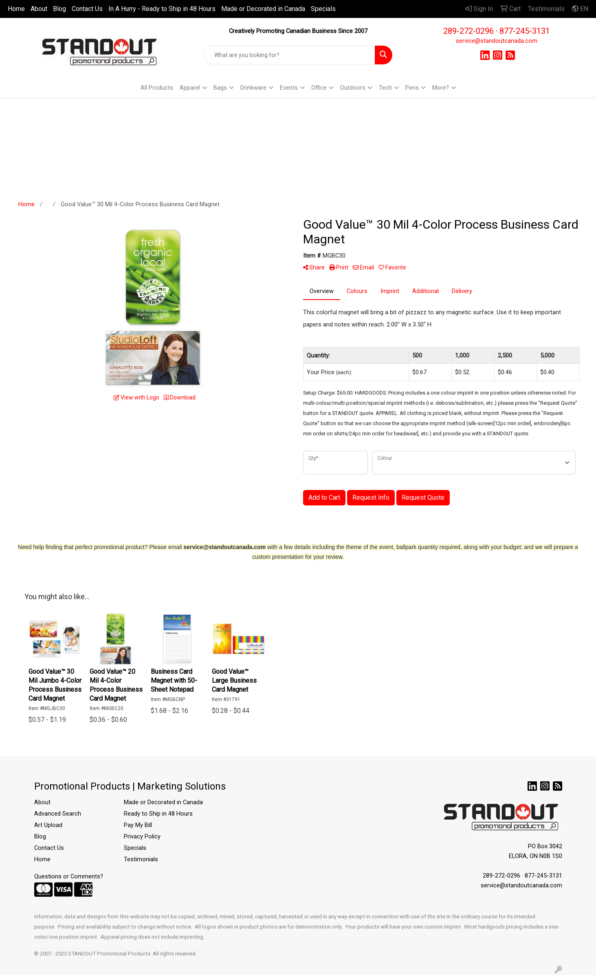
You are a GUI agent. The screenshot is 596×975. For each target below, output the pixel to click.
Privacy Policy (142, 836)
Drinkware (253, 87)
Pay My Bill (138, 825)
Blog (59, 9)
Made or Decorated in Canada (263, 9)
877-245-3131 (524, 31)
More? (440, 87)
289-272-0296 (468, 31)
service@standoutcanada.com (496, 40)
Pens (412, 87)
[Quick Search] (290, 55)
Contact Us (87, 9)
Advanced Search (57, 813)
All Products (157, 87)
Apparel (190, 87)
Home (16, 9)
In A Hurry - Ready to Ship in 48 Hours (162, 9)
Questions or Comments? (68, 876)
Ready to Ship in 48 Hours (158, 813)
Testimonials (141, 859)
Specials (323, 9)
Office (319, 87)
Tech (385, 87)
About (39, 9)
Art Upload (48, 825)
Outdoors (352, 87)
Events (289, 87)
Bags (220, 87)
